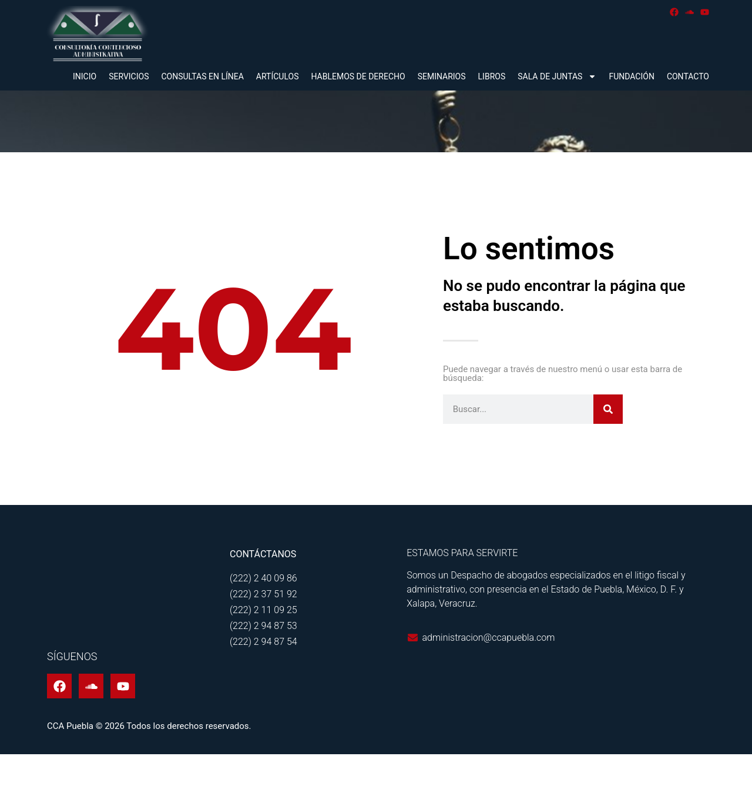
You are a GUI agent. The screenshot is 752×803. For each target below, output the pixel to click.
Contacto (688, 76)
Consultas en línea (202, 76)
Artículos (277, 76)
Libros (492, 76)
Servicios (129, 76)
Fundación (631, 76)
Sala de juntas (557, 76)
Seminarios (442, 76)
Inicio (84, 76)
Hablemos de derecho (358, 76)
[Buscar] (608, 457)
